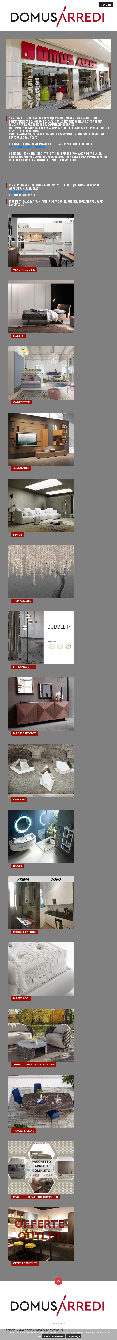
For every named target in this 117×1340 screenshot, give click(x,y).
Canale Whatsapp (20, 192)
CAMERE (18, 336)
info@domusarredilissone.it (27, 147)
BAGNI (17, 865)
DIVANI (18, 534)
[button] (106, 4)
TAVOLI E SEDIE (23, 1130)
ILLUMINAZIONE (23, 667)
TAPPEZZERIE (22, 601)
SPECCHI (19, 799)
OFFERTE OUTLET (25, 1263)
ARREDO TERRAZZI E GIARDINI (33, 1064)
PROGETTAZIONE (25, 932)
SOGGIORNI (21, 468)
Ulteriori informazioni (54, 1336)
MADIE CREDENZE (24, 733)
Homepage (58, 1323)
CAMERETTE (21, 402)
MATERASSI (21, 998)
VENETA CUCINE (24, 269)
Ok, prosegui (74, 1336)
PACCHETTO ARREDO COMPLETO (35, 1197)
